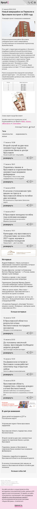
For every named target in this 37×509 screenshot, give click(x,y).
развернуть (8, 158)
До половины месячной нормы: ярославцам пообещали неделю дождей (18, 344)
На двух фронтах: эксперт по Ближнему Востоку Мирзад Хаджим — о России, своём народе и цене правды (18, 272)
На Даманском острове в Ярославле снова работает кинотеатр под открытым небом (16, 365)
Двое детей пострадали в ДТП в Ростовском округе (14, 417)
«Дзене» (28, 121)
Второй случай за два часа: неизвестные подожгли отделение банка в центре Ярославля (16, 149)
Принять (18, 505)
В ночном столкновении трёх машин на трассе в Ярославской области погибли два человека (17, 194)
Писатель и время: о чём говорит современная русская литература (14, 278)
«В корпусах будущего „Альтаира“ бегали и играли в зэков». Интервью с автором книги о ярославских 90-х (18, 306)
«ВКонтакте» (6, 123)
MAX (23, 121)
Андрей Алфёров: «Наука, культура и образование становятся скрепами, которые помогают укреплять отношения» (18, 265)
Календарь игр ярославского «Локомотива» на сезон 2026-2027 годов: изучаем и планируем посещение (17, 237)
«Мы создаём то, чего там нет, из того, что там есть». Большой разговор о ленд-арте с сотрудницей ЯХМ (18, 299)
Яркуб (4, 2)
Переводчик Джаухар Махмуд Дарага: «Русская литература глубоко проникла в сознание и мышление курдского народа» (17, 284)
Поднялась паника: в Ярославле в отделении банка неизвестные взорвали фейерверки (17, 171)
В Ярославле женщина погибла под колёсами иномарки (18, 215)
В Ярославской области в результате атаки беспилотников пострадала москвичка (16, 324)
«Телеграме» (16, 123)
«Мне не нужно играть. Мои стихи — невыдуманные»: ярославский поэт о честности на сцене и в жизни (16, 291)
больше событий (18, 471)
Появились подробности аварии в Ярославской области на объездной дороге (18, 457)
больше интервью (18, 312)
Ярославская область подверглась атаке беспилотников (17, 432)
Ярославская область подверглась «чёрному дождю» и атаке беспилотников (18, 386)
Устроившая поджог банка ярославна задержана (16, 424)
